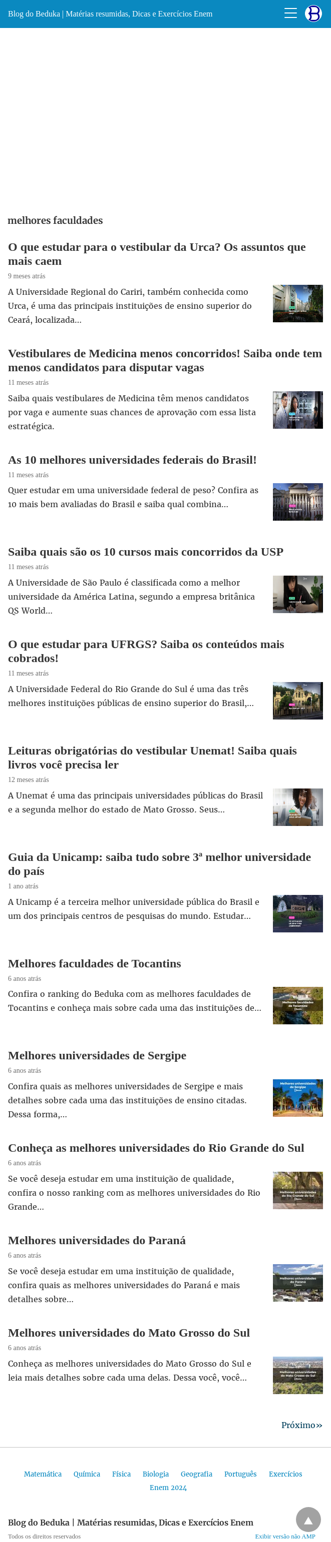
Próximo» (302, 1425)
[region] (165, 118)
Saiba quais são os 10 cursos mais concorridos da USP (145, 551)
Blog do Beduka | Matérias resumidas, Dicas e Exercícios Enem (110, 13)
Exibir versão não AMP (285, 1536)
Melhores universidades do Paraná (97, 1240)
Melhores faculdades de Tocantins (94, 963)
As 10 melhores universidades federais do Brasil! (132, 459)
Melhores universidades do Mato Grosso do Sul (129, 1332)
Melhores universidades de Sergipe (97, 1055)
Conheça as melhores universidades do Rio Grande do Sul (156, 1147)
